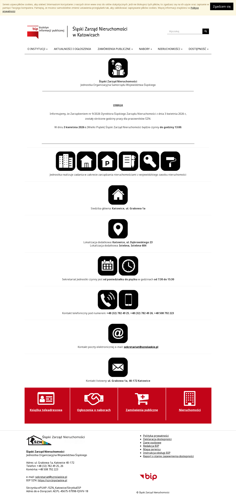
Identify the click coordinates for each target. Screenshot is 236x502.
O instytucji (38, 49)
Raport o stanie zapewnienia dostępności (168, 456)
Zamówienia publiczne (115, 49)
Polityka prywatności (156, 436)
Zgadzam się (222, 6)
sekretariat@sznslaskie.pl (141, 347)
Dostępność (198, 49)
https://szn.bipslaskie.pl (52, 480)
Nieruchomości (170, 49)
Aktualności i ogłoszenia (72, 49)
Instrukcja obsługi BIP (156, 453)
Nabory (145, 49)
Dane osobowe (152, 442)
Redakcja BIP (151, 446)
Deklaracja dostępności (157, 439)
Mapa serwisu (152, 449)
